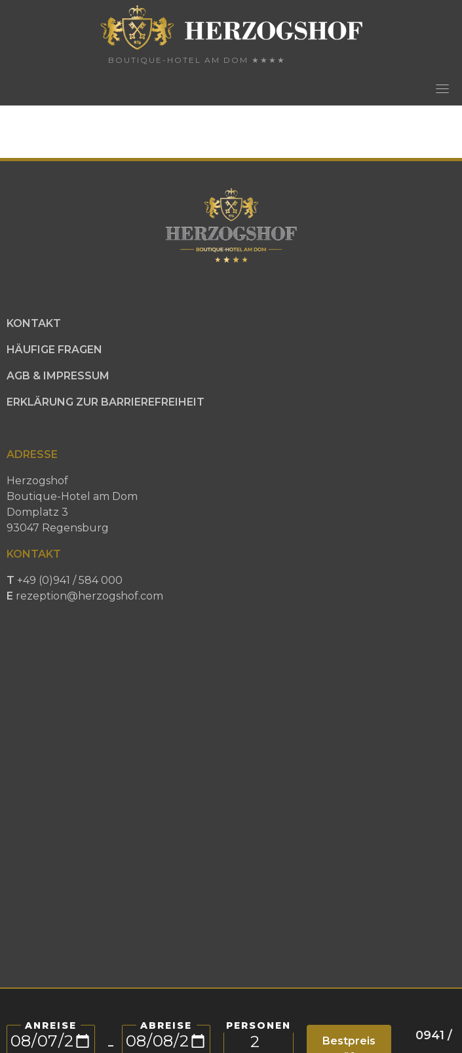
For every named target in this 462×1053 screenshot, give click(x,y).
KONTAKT (34, 323)
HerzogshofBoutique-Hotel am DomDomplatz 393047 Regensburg (72, 504)
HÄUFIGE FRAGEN (54, 349)
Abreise (166, 1025)
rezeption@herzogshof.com (89, 596)
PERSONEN (258, 1025)
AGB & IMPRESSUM (58, 376)
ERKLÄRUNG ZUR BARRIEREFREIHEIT (105, 402)
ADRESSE (32, 454)
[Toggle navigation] (442, 88)
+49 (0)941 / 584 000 (85, 588)
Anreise (51, 1025)
